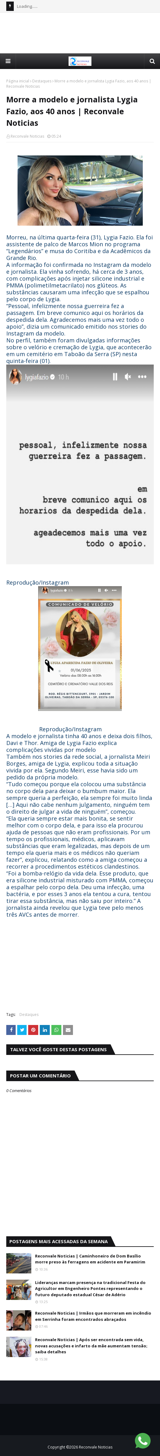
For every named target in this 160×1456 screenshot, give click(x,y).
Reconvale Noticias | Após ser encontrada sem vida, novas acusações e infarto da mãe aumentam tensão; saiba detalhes (91, 1346)
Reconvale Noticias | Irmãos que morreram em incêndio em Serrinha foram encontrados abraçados (93, 1316)
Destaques (41, 81)
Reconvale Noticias (27, 136)
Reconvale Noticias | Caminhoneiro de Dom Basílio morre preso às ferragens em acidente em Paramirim (90, 1259)
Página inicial (17, 81)
